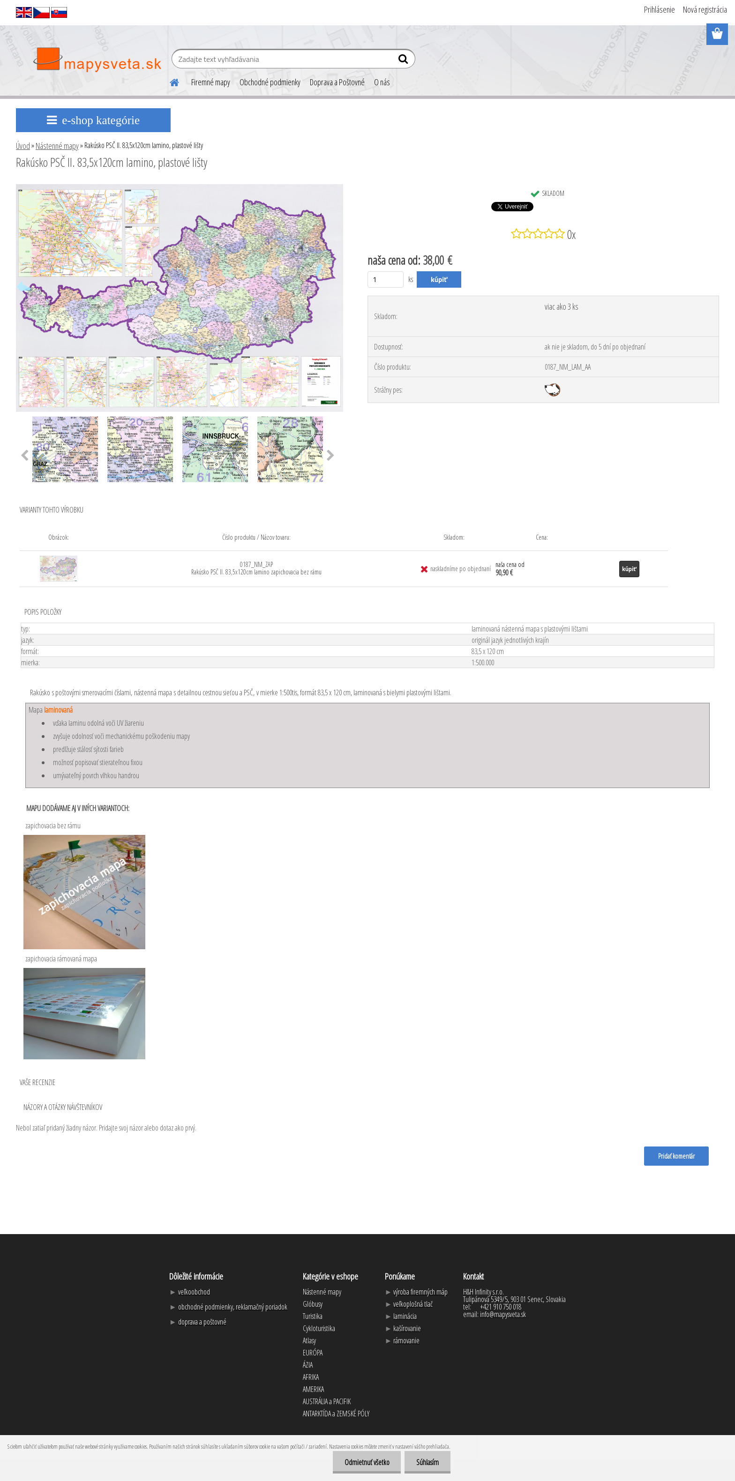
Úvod (23, 145)
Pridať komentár (676, 1156)
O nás (382, 82)
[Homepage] (169, 81)
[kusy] (386, 279)
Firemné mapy (210, 82)
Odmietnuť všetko (366, 1462)
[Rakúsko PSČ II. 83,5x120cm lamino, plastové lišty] (179, 188)
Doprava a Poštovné (337, 82)
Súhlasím (427, 1462)
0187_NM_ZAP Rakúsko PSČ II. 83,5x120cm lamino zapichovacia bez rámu (256, 568)
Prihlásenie (659, 9)
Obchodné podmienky (270, 82)
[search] (404, 61)
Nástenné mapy (57, 145)
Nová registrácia (705, 9)
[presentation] (25, 455)
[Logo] (96, 60)
